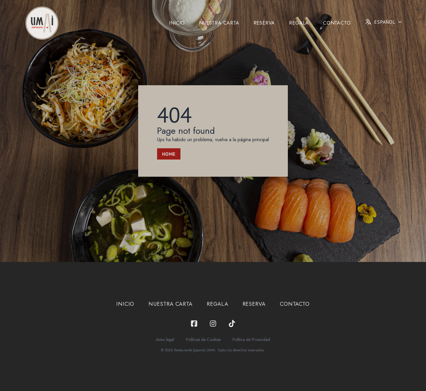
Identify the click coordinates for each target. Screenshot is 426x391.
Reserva (264, 23)
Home (168, 154)
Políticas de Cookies (203, 339)
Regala (299, 23)
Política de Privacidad (251, 339)
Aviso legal (165, 339)
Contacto (337, 23)
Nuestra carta (219, 23)
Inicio (177, 23)
